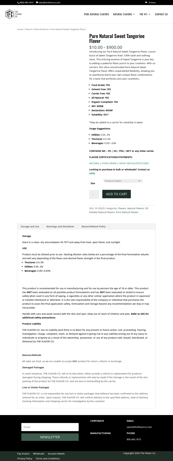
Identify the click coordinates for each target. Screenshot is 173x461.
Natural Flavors (122, 14)
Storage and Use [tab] (30, 226)
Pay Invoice (23, 454)
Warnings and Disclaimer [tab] (60, 226)
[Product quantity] (94, 194)
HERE (92, 173)
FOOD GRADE (109, 163)
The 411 (144, 14)
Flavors (28, 29)
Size (93, 183)
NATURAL (94, 163)
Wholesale (38, 454)
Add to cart (116, 194)
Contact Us (161, 14)
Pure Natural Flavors (96, 14)
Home (20, 29)
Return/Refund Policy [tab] (94, 226)
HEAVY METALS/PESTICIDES (134, 163)
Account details (56, 454)
